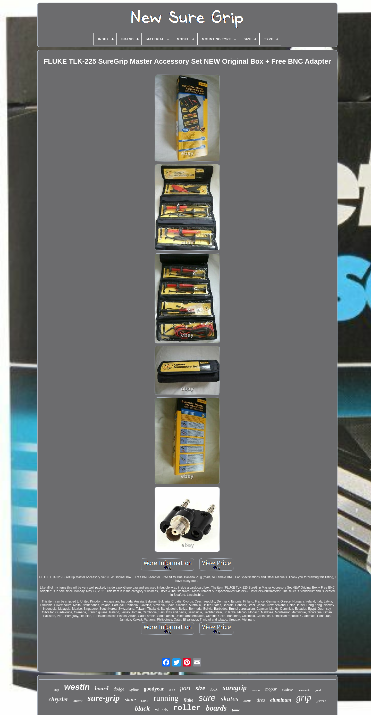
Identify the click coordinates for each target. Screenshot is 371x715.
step (56, 690)
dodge (119, 689)
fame (236, 710)
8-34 (172, 690)
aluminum (280, 700)
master (256, 690)
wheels (161, 709)
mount (77, 701)
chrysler (58, 699)
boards (216, 708)
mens (247, 701)
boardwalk (304, 690)
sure (207, 698)
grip (303, 698)
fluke (188, 700)
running (166, 698)
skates (229, 699)
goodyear (154, 689)
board (101, 688)
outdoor (287, 690)
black (142, 708)
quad (318, 690)
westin (77, 687)
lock (214, 689)
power (321, 701)
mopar (271, 689)
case (144, 700)
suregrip (235, 688)
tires (260, 700)
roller (187, 708)
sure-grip (104, 698)
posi (185, 688)
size (200, 688)
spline (134, 689)
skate (130, 699)
